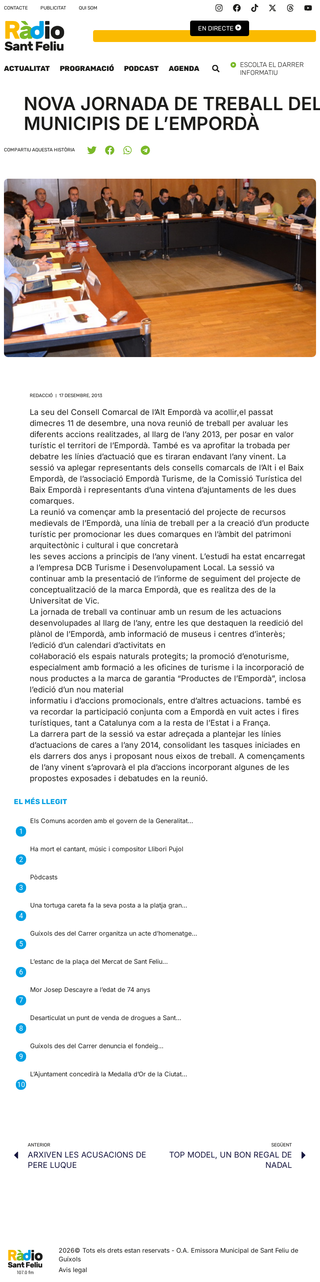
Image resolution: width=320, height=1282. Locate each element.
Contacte (16, 8)
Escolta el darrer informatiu (273, 68)
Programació (87, 68)
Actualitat (27, 68)
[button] (216, 69)
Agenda (184, 68)
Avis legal (73, 1270)
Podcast (141, 68)
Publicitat (53, 8)
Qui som (88, 8)
